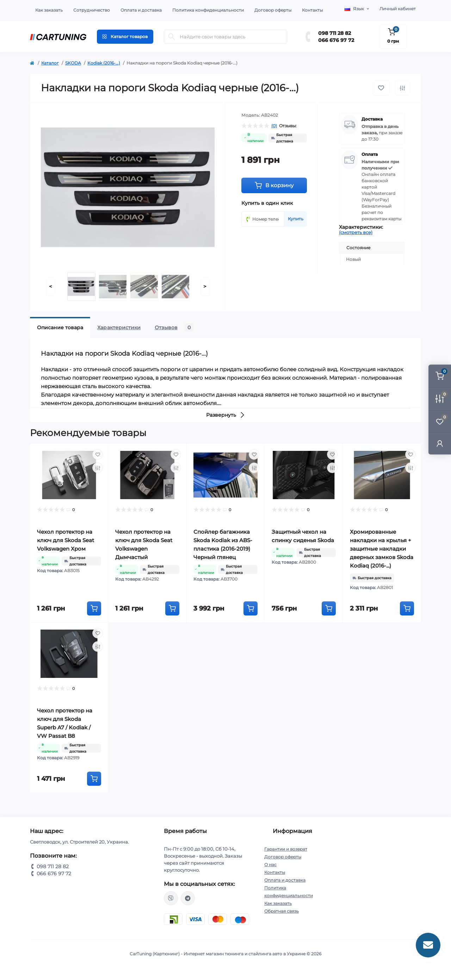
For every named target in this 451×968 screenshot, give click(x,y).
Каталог (50, 63)
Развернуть (225, 415)
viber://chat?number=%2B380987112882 (171, 898)
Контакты (312, 10)
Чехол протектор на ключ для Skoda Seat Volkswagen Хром (65, 540)
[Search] (171, 37)
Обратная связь (281, 911)
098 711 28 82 (334, 33)
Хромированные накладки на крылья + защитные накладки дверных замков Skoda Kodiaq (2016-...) (381, 548)
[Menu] (125, 37)
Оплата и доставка (141, 10)
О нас (270, 864)
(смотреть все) (355, 232)
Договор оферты (272, 10)
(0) (274, 125)
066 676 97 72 (336, 40)
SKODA (73, 63)
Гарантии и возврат (285, 849)
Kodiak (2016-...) (103, 63)
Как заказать (49, 10)
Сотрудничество (91, 10)
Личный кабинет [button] (397, 8)
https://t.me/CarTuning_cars (188, 898)
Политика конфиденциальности (208, 10)
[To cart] (94, 608)
